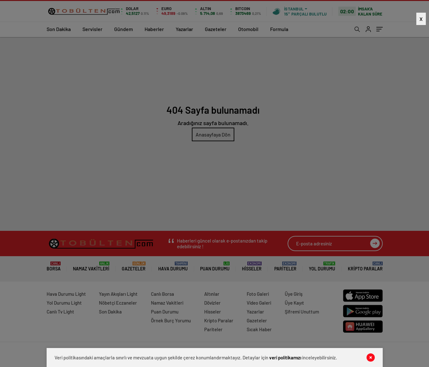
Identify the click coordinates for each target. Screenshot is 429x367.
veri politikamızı (285, 357)
